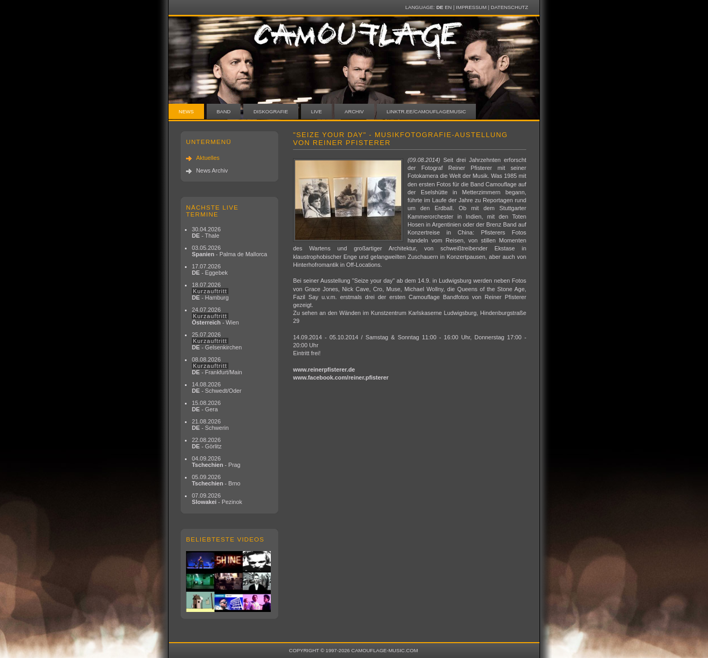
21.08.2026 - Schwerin (210, 424)
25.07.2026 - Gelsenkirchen (217, 340)
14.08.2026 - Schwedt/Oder (217, 387)
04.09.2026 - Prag (216, 461)
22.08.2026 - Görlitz (207, 443)
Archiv (354, 111)
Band (224, 111)
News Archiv (212, 170)
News (186, 111)
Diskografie (270, 111)
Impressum (471, 7)
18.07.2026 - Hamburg (210, 291)
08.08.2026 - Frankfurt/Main (217, 365)
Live (316, 111)
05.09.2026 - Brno (216, 480)
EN (448, 7)
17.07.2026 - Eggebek (210, 269)
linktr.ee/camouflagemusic (426, 111)
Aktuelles (207, 158)
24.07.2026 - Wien (215, 316)
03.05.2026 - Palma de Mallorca (229, 251)
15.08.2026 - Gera (206, 406)
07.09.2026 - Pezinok (217, 498)
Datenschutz (509, 7)
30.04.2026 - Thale (206, 232)
